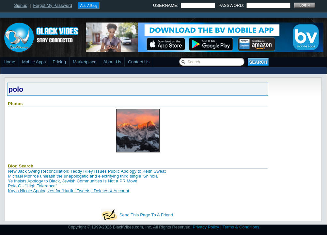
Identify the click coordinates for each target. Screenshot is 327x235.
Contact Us (138, 61)
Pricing (59, 61)
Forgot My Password (52, 5)
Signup (20, 5)
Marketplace (85, 61)
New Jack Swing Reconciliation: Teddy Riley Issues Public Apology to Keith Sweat (87, 171)
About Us (112, 61)
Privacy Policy (206, 227)
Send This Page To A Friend (146, 214)
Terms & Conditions (241, 227)
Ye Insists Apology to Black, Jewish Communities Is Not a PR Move (72, 181)
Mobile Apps (34, 61)
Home (9, 61)
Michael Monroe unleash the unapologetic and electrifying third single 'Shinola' (83, 176)
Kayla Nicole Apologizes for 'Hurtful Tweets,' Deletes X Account (68, 190)
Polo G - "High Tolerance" (32, 185)
